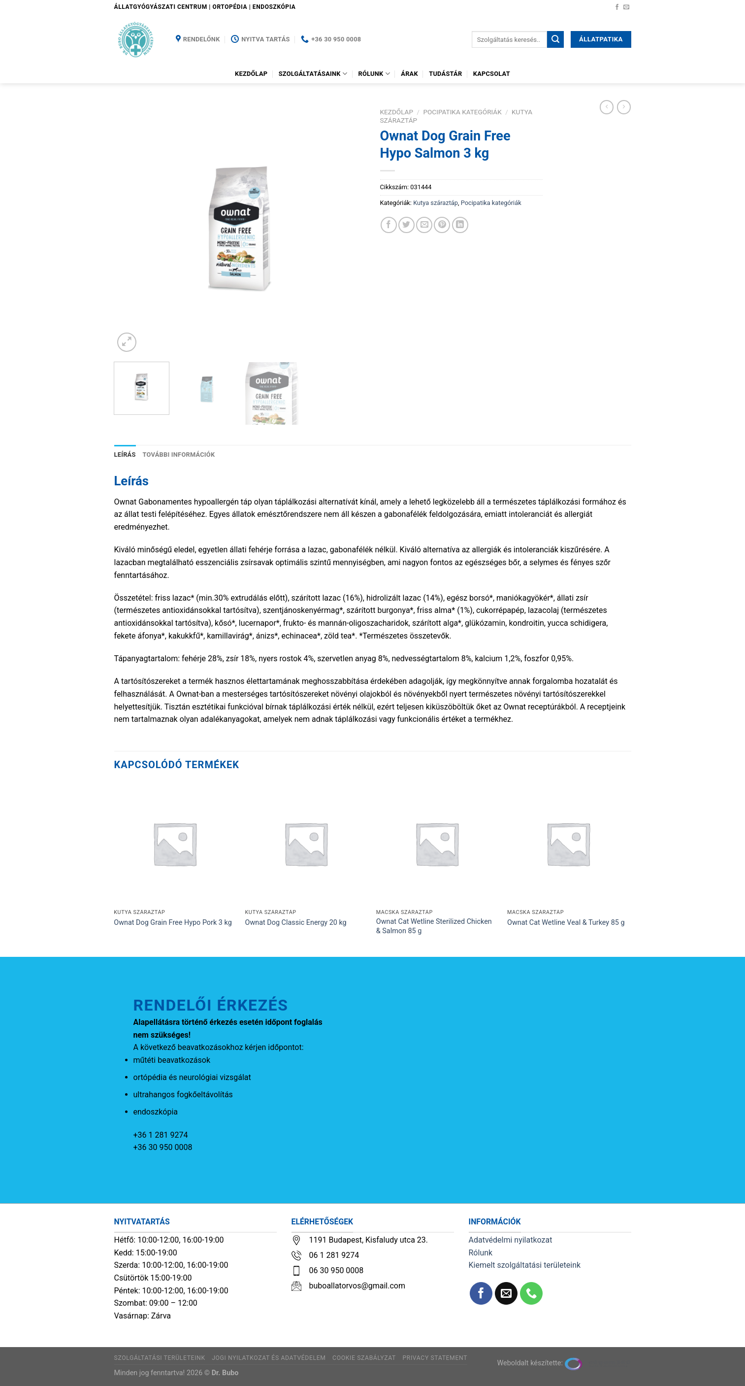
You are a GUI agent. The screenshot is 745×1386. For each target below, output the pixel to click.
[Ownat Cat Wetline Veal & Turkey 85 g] (568, 844)
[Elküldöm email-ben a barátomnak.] (424, 225)
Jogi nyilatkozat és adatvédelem (268, 1357)
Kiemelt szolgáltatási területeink (525, 1265)
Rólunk (374, 73)
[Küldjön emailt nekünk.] (626, 7)
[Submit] (555, 39)
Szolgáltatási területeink (159, 1357)
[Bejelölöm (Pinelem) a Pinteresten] (442, 225)
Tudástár (445, 73)
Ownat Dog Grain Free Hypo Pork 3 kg (172, 922)
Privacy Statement (434, 1357)
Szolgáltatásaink (313, 73)
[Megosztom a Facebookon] (389, 225)
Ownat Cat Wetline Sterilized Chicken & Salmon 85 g (434, 926)
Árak (409, 73)
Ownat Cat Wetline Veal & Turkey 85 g (566, 922)
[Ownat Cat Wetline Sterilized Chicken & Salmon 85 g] (437, 844)
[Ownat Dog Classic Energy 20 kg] (306, 844)
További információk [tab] (179, 454)
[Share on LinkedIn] (460, 225)
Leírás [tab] (125, 454)
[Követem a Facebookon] (617, 7)
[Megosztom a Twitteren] (406, 225)
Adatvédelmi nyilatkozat (510, 1240)
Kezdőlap (251, 73)
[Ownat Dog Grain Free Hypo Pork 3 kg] (174, 844)
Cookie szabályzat (364, 1357)
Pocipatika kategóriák (462, 112)
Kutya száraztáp (435, 202)
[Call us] (531, 1293)
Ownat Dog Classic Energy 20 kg (296, 922)
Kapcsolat (491, 73)
